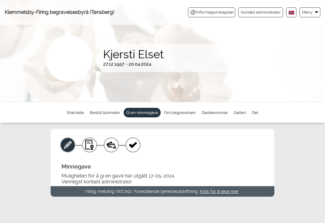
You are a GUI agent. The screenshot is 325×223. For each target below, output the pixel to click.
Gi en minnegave (142, 112)
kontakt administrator (108, 182)
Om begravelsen (180, 112)
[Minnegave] (67, 145)
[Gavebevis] (89, 145)
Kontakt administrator (261, 12)
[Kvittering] (133, 145)
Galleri (240, 112)
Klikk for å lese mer (219, 191)
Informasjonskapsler (212, 12)
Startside (75, 112)
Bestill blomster (105, 112)
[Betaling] (111, 145)
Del (255, 112)
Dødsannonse (215, 112)
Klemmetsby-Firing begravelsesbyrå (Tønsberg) (59, 12)
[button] (310, 12)
